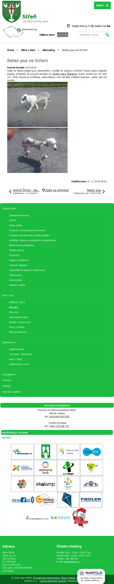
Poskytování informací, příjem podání (29, 235)
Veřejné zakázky (18, 265)
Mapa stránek (68, 577)
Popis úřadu (15, 225)
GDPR (12, 220)
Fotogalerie (8, 374)
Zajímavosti (8, 342)
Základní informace (19, 215)
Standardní (62, 35)
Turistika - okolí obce (20, 354)
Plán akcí (13, 312)
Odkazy (6, 385)
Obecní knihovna (18, 332)
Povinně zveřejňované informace (27, 230)
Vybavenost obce (18, 317)
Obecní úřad (9, 208)
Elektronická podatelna (21, 245)
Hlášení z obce (17, 302)
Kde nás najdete (11, 391)
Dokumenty (15, 275)
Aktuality (49, 50)
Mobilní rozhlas (17, 285)
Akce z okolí (15, 359)
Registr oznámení (18, 260)
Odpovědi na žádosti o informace (27, 270)
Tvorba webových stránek (52, 580)
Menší (59, 35)
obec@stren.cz (71, 561)
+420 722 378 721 (59, 426)
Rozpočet (14, 255)
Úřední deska (16, 250)
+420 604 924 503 (59, 416)
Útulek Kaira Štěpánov (64, 73)
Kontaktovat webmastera (46, 577)
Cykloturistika (16, 349)
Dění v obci (28, 50)
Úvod (10, 50)
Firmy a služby (17, 327)
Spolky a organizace (20, 322)
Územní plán (15, 280)
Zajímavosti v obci (19, 364)
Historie (6, 380)
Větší (66, 35)
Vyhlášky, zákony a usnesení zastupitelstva (32, 240)
